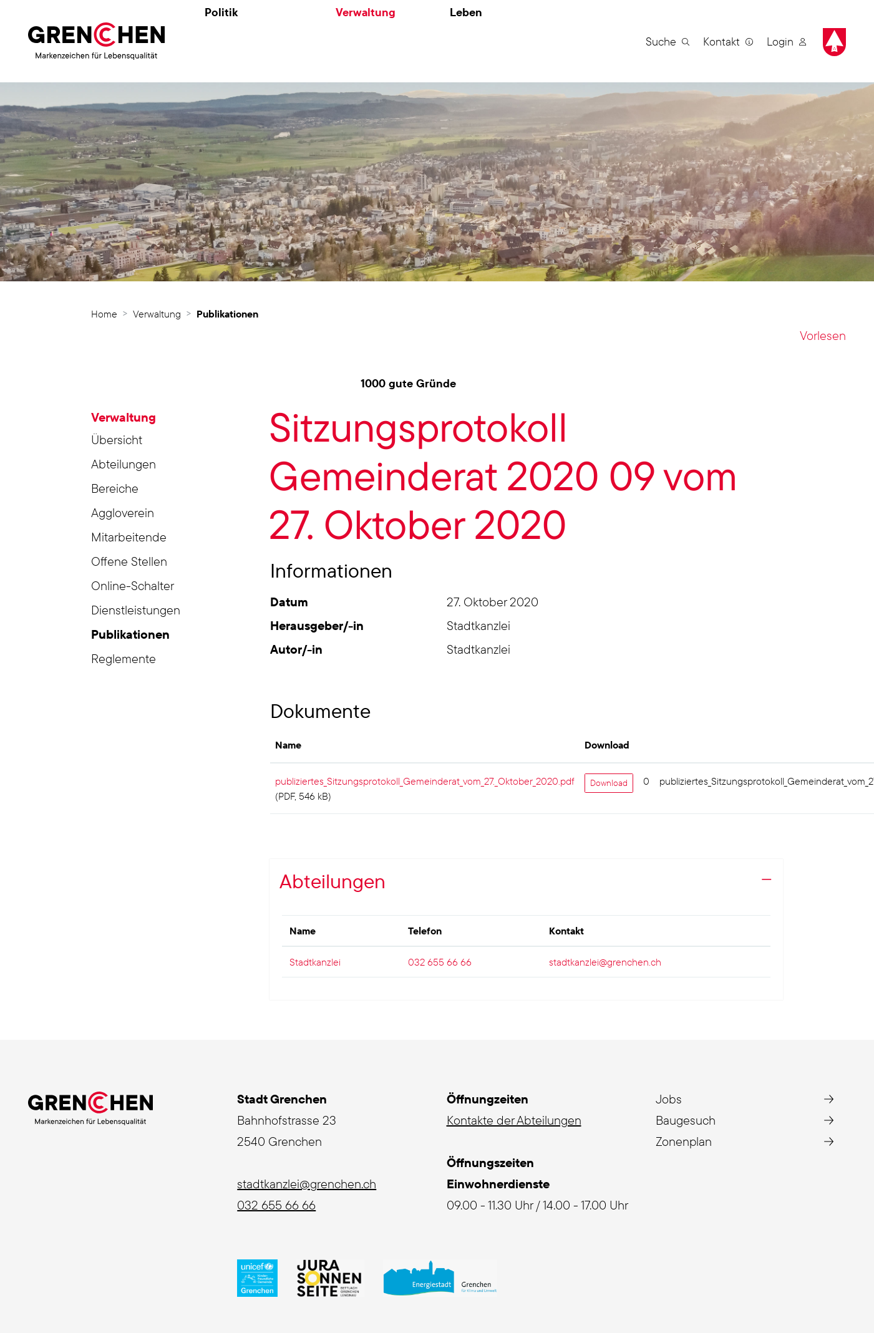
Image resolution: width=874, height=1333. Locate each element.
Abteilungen (123, 464)
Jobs (669, 1099)
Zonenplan (684, 1141)
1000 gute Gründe (408, 383)
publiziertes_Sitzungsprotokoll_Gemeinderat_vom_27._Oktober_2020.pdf (425, 781)
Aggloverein (122, 512)
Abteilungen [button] (332, 880)
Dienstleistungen (135, 610)
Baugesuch (686, 1120)
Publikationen (130, 636)
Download (609, 782)
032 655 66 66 (440, 962)
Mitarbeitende (129, 537)
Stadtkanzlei (315, 962)
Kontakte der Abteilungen (514, 1120)
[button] (667, 41)
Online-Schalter (132, 585)
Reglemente (123, 658)
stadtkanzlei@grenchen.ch (605, 962)
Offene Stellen (129, 561)
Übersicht (116, 439)
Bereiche (114, 488)
